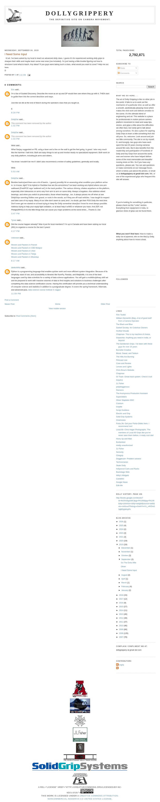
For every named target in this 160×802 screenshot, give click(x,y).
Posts (121, 68)
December (126, 548)
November (126, 552)
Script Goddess (122, 410)
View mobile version (57, 308)
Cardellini (120, 479)
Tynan (13, 220)
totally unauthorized (124, 445)
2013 (121, 614)
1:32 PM (15, 126)
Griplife (119, 407)
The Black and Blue (124, 324)
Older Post (105, 304)
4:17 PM (15, 231)
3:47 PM (15, 213)
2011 (121, 622)
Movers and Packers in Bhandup (25, 257)
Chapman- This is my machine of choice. (133, 334)
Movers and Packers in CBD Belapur (26, 248)
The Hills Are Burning (125, 357)
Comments (123, 73)
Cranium (119, 403)
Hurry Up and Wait (124, 439)
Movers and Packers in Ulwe (23, 251)
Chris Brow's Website (125, 370)
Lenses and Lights (124, 367)
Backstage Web (123, 472)
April (123, 579)
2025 (121, 525)
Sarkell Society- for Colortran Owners (132, 328)
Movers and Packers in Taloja (23, 254)
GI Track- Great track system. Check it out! (134, 377)
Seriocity (120, 452)
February (125, 586)
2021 (121, 537)
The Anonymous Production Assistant (132, 393)
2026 (121, 521)
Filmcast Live (121, 360)
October (125, 555)
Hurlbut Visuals (122, 331)
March (124, 583)
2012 (121, 618)
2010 (121, 625)
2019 (121, 544)
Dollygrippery (80, 13)
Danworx (120, 390)
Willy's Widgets (122, 475)
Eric (12, 89)
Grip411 (119, 380)
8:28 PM (15, 112)
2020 (121, 541)
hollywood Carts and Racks (127, 469)
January (125, 590)
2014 (121, 610)
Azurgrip (120, 665)
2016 (121, 603)
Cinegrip (119, 455)
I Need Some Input (129, 570)
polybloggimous (122, 387)
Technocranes (122, 462)
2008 (121, 633)
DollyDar (14, 119)
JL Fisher (120, 383)
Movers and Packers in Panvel (24, 245)
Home (57, 304)
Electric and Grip (123, 413)
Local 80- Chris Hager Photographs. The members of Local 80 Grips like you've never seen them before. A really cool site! (135, 432)
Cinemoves (121, 420)
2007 (121, 637)
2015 (121, 606)
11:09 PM (16, 294)
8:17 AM (15, 261)
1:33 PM (15, 139)
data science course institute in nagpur (44, 290)
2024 (121, 529)
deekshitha (15, 267)
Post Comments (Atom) (26, 316)
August (124, 575)
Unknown (15, 238)
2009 (121, 629)
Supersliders (121, 397)
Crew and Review (123, 363)
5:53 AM (15, 171)
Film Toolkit (121, 315)
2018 (121, 595)
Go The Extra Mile (128, 563)
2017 (121, 599)
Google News (122, 482)
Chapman (120, 373)
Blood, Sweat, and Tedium (127, 353)
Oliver (123, 566)
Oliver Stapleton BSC (125, 400)
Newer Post (9, 304)
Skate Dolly (121, 465)
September (126, 559)
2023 (121, 533)
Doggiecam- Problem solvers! (128, 459)
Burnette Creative (123, 350)
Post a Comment (12, 300)
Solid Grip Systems (124, 417)
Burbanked (120, 442)
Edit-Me (119, 485)
